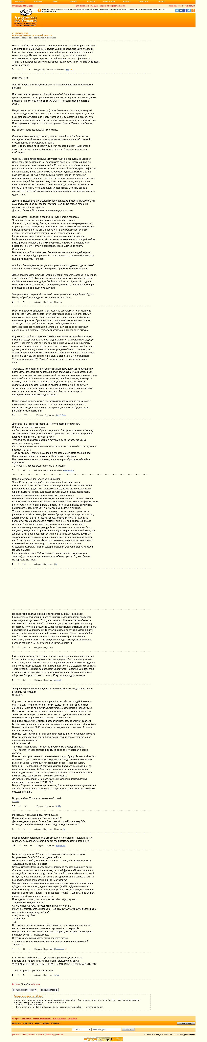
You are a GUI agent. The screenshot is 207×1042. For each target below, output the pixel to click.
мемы (38, 1023)
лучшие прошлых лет (42, 1019)
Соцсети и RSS (106, 6)
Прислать (143, 2)
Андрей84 (58, 680)
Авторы (126, 2)
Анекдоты (20, 2)
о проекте (40, 1034)
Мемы (56, 2)
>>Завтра (35, 984)
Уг (64, 829)
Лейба (58, 806)
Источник (60, 70)
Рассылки (94, 6)
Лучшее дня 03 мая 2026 (22, 6)
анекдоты (28, 1023)
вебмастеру (50, 1034)
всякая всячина (59, 1019)
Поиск (161, 2)
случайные (72, 1019)
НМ (55, 564)
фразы (46, 1023)
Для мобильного (82, 6)
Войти (180, 6)
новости (59, 1034)
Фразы (73, 2)
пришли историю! (186, 1023)
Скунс (56, 975)
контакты (31, 1034)
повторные (26, 1019)
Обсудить (38, 302)
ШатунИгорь (60, 846)
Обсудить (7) (39, 70)
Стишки (91, 2)
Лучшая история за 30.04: (28, 996)
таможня (15, 802)
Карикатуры (109, 2)
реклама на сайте (19, 1034)
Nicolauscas (59, 949)
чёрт (67, 70)
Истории (38, 2)
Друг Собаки (61, 415)
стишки (55, 1023)
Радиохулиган (68, 470)
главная (16, 1023)
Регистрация (190, 6)
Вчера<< (16, 984)
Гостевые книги (119, 6)
